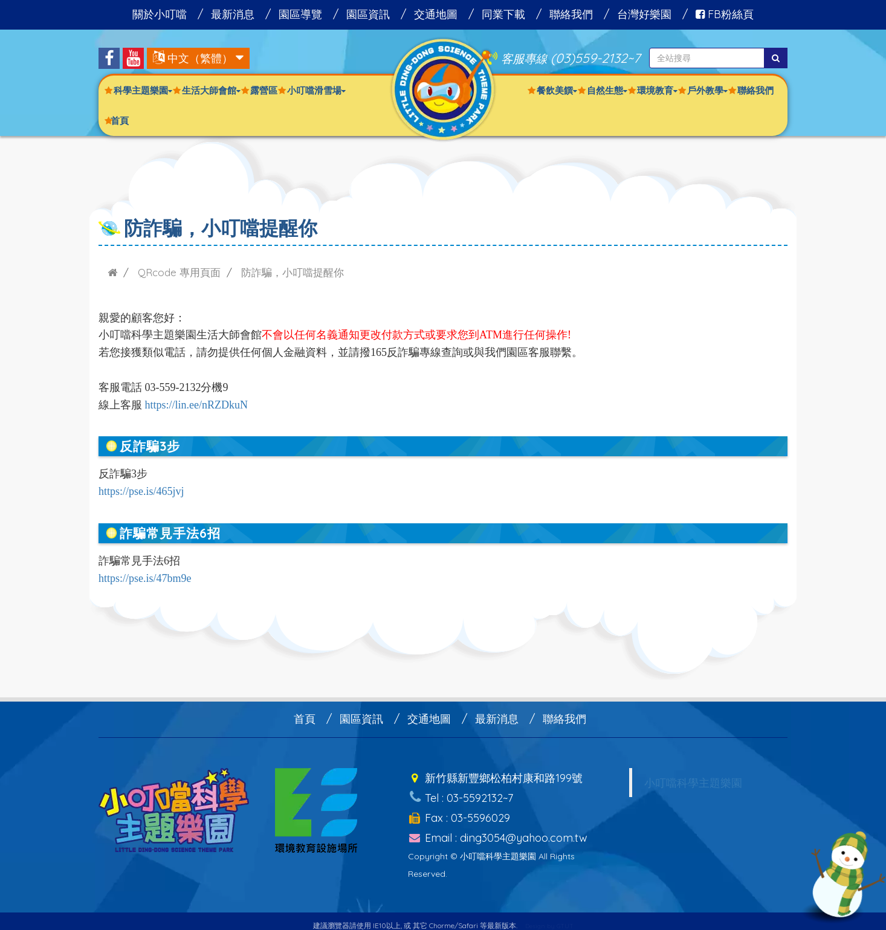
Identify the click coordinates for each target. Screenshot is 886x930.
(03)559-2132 (589, 58)
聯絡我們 (571, 14)
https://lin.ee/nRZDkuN (196, 405)
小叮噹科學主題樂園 (693, 782)
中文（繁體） (200, 58)
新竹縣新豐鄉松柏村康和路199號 (495, 776)
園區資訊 (368, 14)
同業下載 (503, 14)
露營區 (263, 90)
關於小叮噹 (159, 14)
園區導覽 (300, 14)
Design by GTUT (549, 916)
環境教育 (657, 90)
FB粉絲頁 (725, 14)
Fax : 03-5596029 (459, 811)
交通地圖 (436, 14)
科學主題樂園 (143, 90)
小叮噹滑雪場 (316, 90)
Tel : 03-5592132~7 (460, 793)
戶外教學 (707, 90)
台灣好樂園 (644, 14)
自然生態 (607, 90)
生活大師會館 (211, 90)
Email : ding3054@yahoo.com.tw (497, 828)
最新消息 (232, 14)
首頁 (120, 120)
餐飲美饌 (557, 90)
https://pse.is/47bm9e (145, 578)
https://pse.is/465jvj (141, 491)
